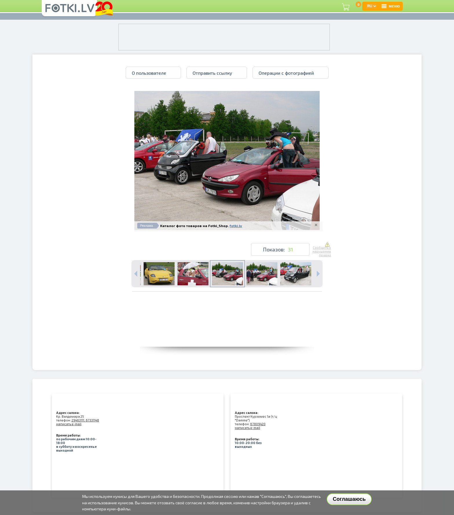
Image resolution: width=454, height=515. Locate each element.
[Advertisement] (227, 334)
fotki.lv (236, 226)
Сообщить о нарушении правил (321, 249)
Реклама (146, 225)
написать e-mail (68, 424)
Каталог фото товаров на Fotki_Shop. (194, 226)
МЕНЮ (390, 6)
